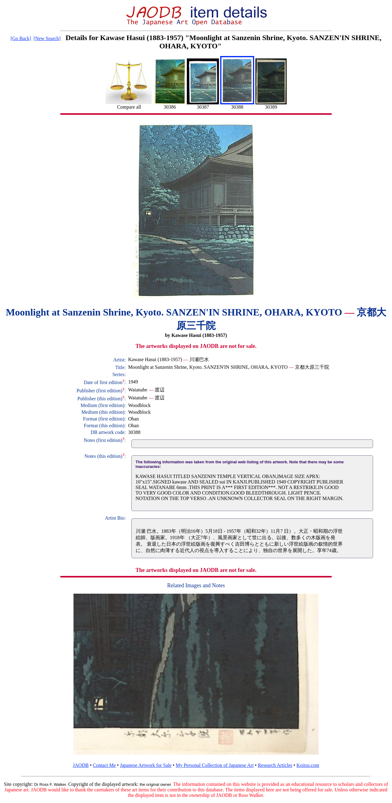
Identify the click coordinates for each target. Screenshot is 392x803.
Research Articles (275, 765)
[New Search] (47, 38)
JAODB (81, 765)
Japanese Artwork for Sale (146, 765)
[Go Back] (20, 38)
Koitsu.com (307, 765)
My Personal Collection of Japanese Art (215, 765)
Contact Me (104, 765)
